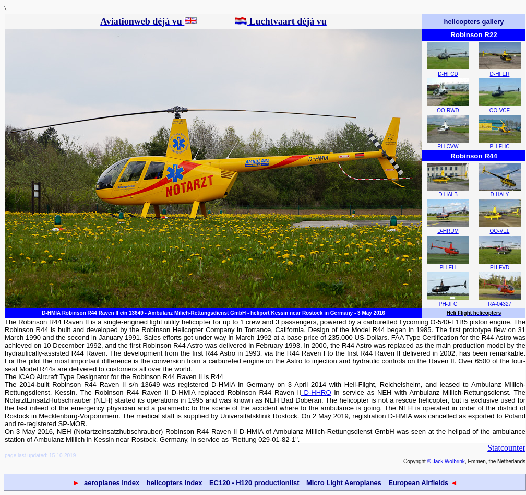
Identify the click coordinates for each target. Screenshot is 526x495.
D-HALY (500, 194)
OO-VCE (499, 110)
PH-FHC (500, 146)
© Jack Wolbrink (446, 461)
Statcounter (506, 447)
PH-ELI (447, 267)
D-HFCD (448, 74)
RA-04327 (499, 304)
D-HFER (500, 74)
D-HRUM (448, 231)
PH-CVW (448, 146)
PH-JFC (448, 304)
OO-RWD (448, 110)
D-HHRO (316, 392)
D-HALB (448, 194)
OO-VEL (500, 231)
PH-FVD (499, 267)
